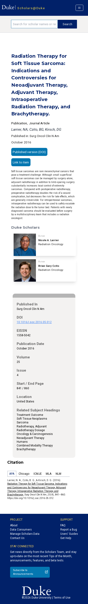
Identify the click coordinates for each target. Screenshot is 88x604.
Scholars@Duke (31, 8)
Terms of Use (62, 597)
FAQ (62, 525)
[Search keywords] (34, 24)
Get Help (65, 538)
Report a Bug (68, 529)
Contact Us (17, 538)
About (14, 525)
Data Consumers (21, 529)
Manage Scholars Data (24, 533)
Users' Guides (69, 533)
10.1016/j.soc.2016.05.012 (34, 322)
